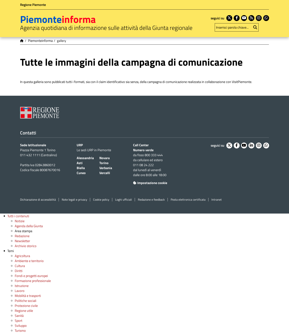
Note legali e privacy (74, 199)
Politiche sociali (25, 300)
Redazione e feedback (151, 199)
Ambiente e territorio (29, 260)
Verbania (105, 167)
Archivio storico (25, 245)
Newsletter (22, 240)
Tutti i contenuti (18, 216)
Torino (104, 162)
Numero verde (143, 150)
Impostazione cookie (150, 182)
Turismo (20, 330)
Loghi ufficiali (123, 199)
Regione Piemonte (33, 4)
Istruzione (22, 285)
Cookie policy (101, 199)
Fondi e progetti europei (31, 275)
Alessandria (85, 157)
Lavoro (20, 290)
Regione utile (24, 310)
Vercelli (104, 172)
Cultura (20, 265)
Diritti (18, 270)
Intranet (216, 199)
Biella (81, 167)
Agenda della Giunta (29, 226)
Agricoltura (22, 255)
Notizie (20, 221)
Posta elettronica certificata (188, 199)
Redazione (22, 235)
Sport (18, 320)
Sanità (19, 315)
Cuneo (81, 172)
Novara (104, 157)
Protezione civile (26, 305)
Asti (80, 162)
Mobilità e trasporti (28, 295)
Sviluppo (21, 325)
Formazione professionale (33, 280)
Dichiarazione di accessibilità (38, 199)
